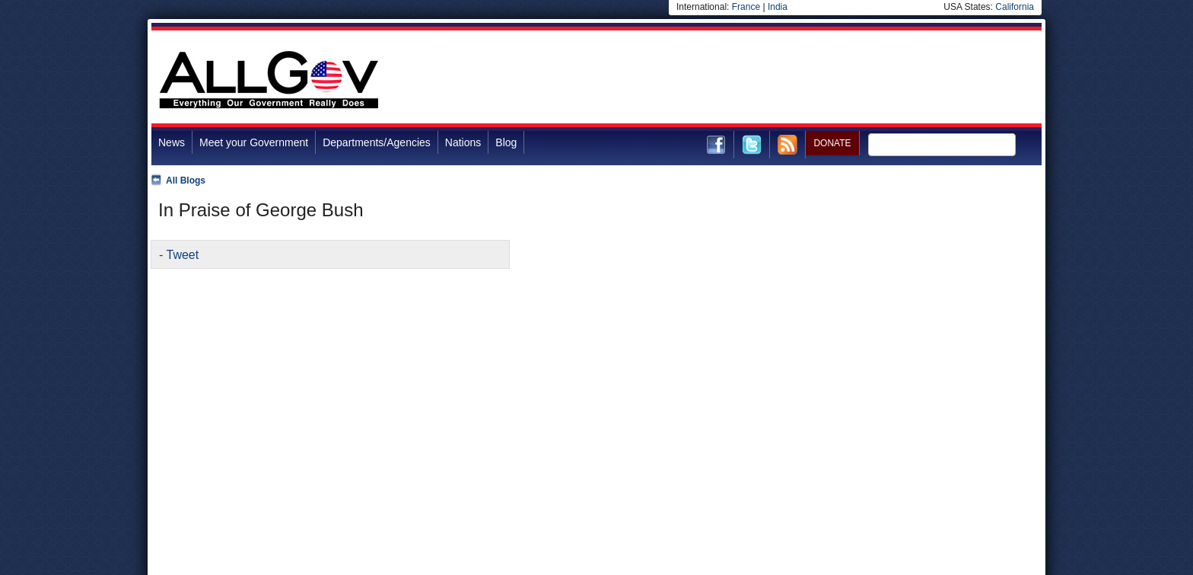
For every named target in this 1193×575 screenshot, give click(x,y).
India (777, 7)
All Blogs (185, 180)
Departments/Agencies (377, 142)
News (171, 142)
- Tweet (179, 254)
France (746, 7)
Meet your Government (253, 142)
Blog (506, 142)
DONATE (832, 143)
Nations (463, 142)
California (1014, 7)
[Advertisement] (765, 79)
